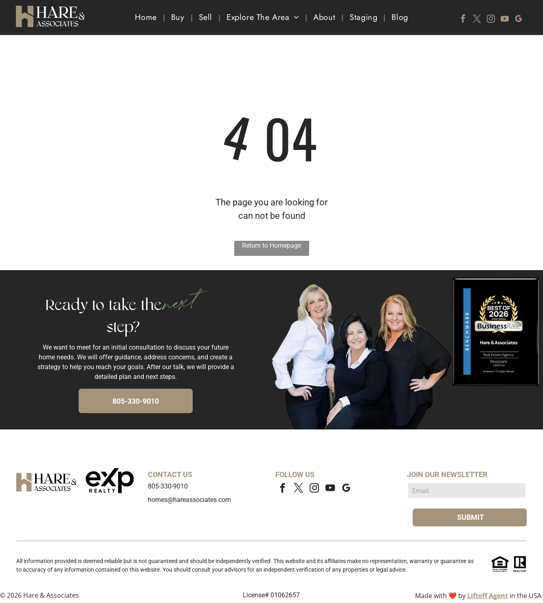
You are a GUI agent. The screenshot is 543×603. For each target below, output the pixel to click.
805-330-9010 (168, 486)
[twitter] (477, 20)
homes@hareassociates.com (189, 500)
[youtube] (505, 20)
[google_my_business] (518, 20)
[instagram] (491, 20)
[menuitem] (147, 17)
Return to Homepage (271, 245)
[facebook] (463, 20)
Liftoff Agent (487, 595)
